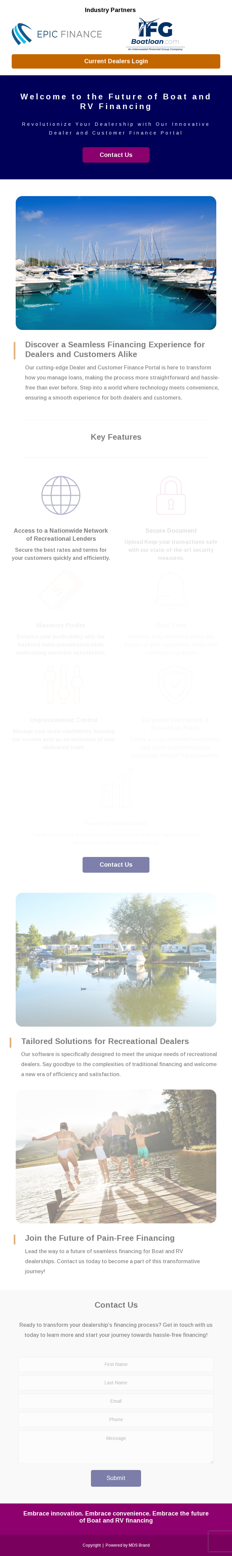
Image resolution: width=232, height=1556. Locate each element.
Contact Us (116, 155)
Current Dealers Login (116, 61)
